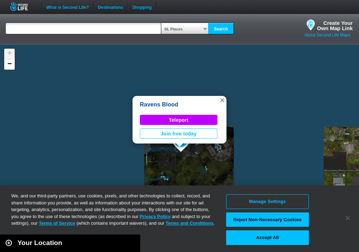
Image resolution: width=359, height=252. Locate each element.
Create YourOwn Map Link (335, 25)
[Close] (347, 218)
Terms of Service (57, 223)
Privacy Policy (155, 216)
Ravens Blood (159, 104)
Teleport (179, 120)
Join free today (179, 133)
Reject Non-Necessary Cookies (267, 219)
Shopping (141, 6)
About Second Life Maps (327, 35)
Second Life (23, 6)
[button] (222, 100)
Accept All (267, 237)
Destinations (110, 6)
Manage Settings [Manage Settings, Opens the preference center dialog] (267, 201)
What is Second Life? (67, 6)
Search (221, 29)
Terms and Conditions (190, 223)
